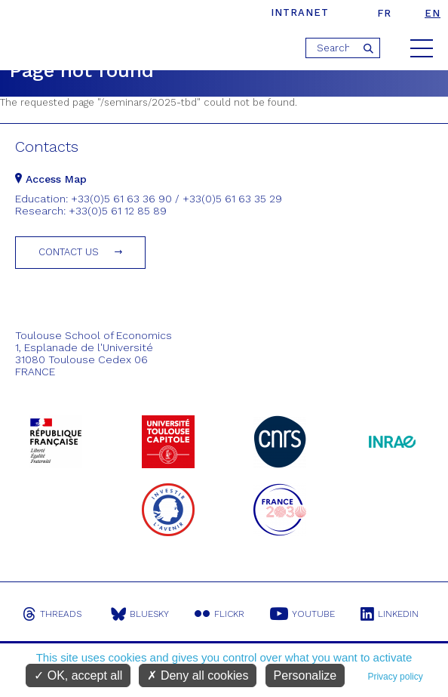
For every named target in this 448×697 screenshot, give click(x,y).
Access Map (51, 179)
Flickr (219, 614)
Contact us (68, 252)
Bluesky (140, 614)
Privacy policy (394, 676)
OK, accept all (78, 675)
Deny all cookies (197, 675)
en (432, 13)
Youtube (302, 614)
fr (384, 13)
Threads (52, 614)
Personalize (305, 675)
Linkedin (390, 614)
